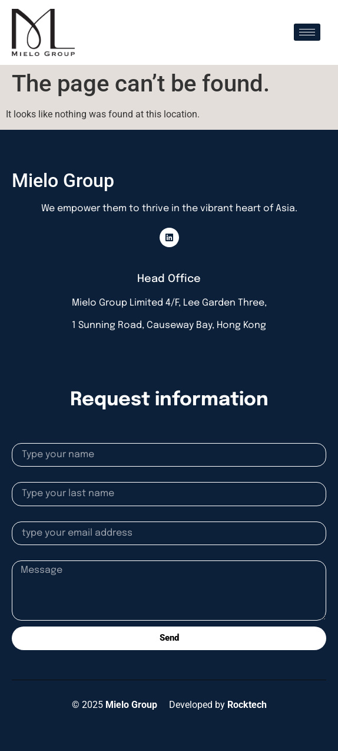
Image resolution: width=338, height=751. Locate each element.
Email (23, 517)
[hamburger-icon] (307, 32)
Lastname (33, 477)
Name (24, 438)
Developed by (218, 704)
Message (30, 555)
